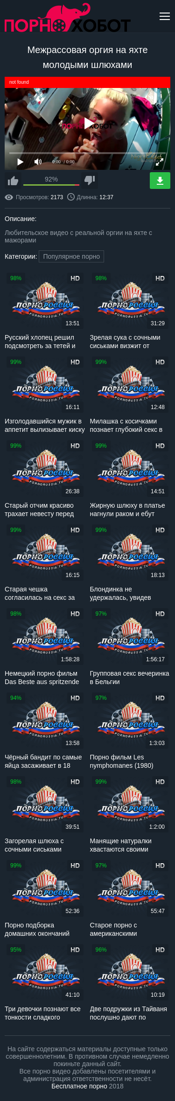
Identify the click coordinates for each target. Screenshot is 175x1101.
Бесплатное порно (79, 1086)
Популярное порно (71, 256)
